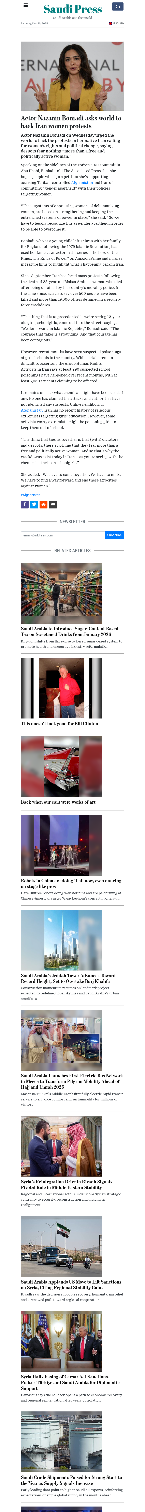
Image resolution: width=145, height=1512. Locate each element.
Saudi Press (72, 8)
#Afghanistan (30, 495)
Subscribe (114, 535)
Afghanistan (82, 183)
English (116, 23)
